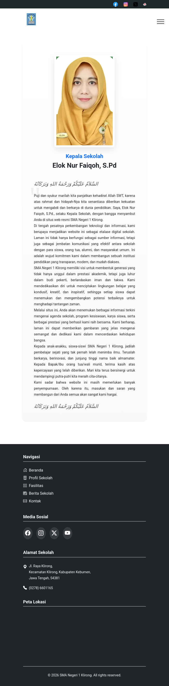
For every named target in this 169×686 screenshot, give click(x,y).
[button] (160, 21)
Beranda (33, 473)
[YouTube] (145, 4)
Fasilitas (33, 488)
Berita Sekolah (38, 496)
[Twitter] (135, 4)
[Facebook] (115, 4)
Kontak (32, 504)
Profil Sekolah (37, 481)
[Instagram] (126, 4)
